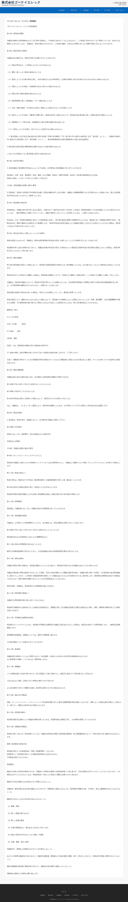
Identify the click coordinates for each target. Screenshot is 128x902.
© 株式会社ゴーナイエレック (58, 899)
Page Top (64, 892)
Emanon (76, 899)
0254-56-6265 (120, 3)
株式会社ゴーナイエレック (21, 2)
